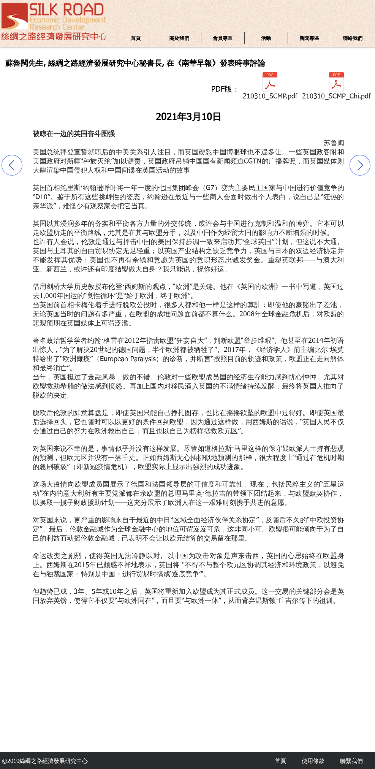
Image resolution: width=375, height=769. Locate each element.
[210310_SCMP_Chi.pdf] (336, 87)
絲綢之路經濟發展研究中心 (53, 761)
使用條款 (313, 761)
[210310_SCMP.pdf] (270, 87)
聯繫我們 (351, 761)
